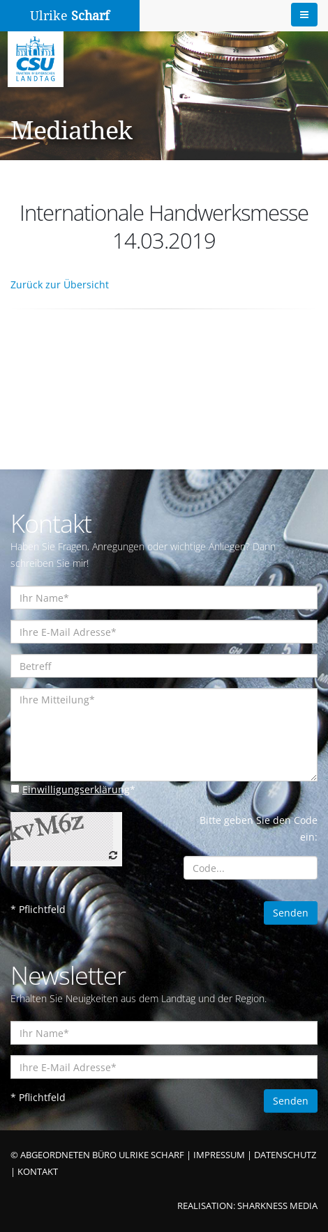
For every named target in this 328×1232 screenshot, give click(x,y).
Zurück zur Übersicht (59, 284)
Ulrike (70, 15)
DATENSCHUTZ (285, 1155)
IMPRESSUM (219, 1155)
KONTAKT (37, 1172)
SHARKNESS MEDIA (277, 1206)
